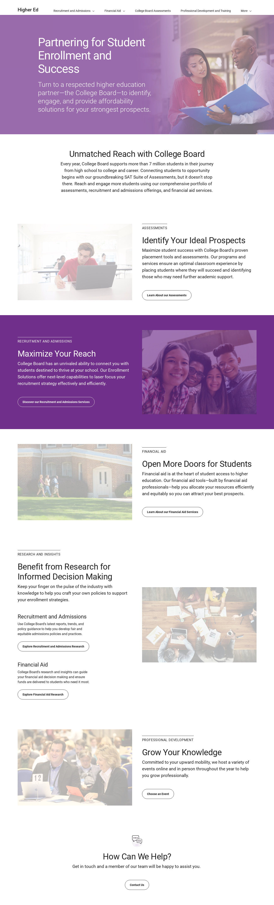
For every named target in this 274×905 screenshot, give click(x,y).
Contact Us (137, 885)
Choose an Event (158, 794)
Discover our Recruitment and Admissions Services (56, 402)
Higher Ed (28, 10)
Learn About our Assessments (166, 295)
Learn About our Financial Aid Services (172, 512)
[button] (246, 7)
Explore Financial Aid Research (43, 694)
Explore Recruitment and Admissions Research (53, 646)
